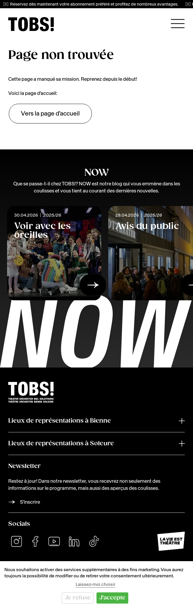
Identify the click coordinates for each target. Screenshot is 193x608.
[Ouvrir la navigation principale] (177, 23)
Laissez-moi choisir (95, 584)
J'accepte (112, 597)
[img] (31, 24)
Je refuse (78, 597)
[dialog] (96, 584)
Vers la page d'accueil (50, 113)
